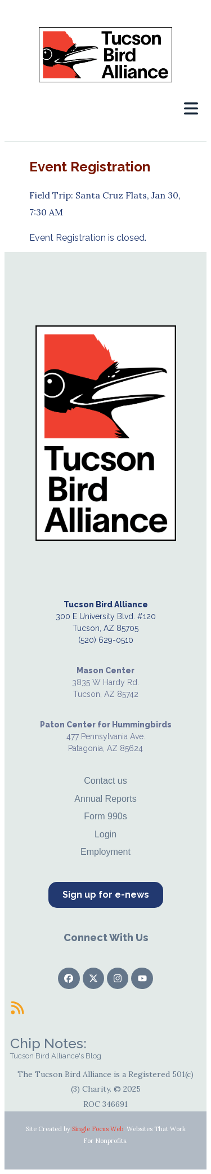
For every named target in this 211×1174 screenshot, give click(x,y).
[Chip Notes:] (17, 1007)
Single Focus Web (97, 1129)
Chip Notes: (48, 1043)
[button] (191, 108)
